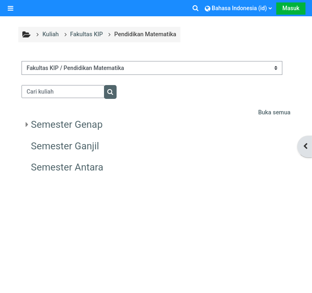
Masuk (290, 8)
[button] (196, 8)
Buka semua (274, 112)
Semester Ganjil (65, 146)
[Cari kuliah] (63, 91)
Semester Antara (67, 167)
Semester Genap (67, 124)
